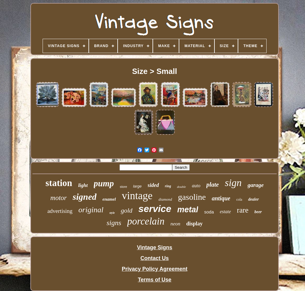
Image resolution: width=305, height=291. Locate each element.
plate (212, 184)
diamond (165, 199)
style (112, 212)
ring (168, 186)
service (155, 208)
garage (256, 185)
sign (233, 182)
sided (153, 185)
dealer (253, 199)
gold (126, 210)
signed (85, 197)
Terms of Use (155, 280)
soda (209, 211)
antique (221, 198)
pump (104, 183)
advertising (59, 211)
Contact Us (154, 258)
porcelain (145, 221)
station (59, 183)
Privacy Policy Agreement (154, 269)
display (194, 224)
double (181, 186)
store (123, 186)
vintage (137, 196)
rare (242, 210)
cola (239, 199)
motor (58, 198)
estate (225, 211)
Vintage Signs (154, 247)
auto (196, 185)
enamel (109, 199)
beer (258, 212)
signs (114, 223)
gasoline (192, 197)
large (137, 186)
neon (175, 224)
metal (187, 209)
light (83, 185)
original (90, 209)
